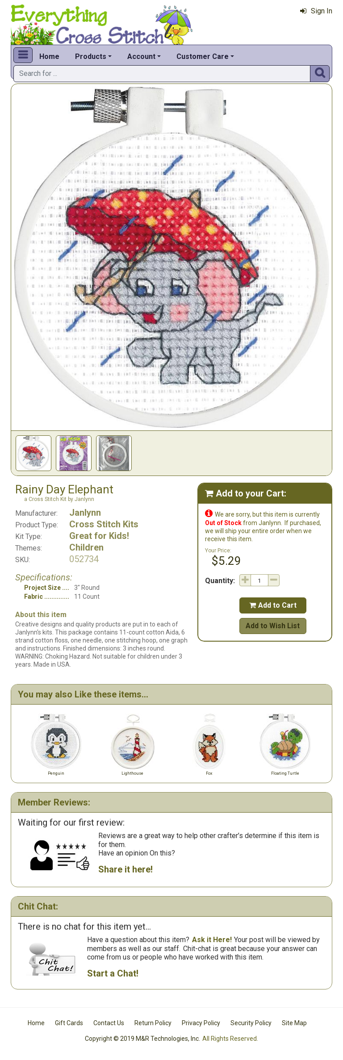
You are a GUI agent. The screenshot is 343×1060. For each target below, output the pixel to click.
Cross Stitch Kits (103, 524)
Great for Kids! (99, 535)
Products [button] (90, 56)
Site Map (294, 1023)
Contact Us (108, 1023)
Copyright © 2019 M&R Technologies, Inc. (142, 1038)
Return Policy (153, 1023)
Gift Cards (69, 1023)
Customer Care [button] (202, 56)
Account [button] (141, 56)
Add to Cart (273, 605)
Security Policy (251, 1023)
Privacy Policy (201, 1023)
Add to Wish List (273, 626)
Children (86, 547)
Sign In (316, 11)
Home (49, 56)
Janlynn (85, 512)
